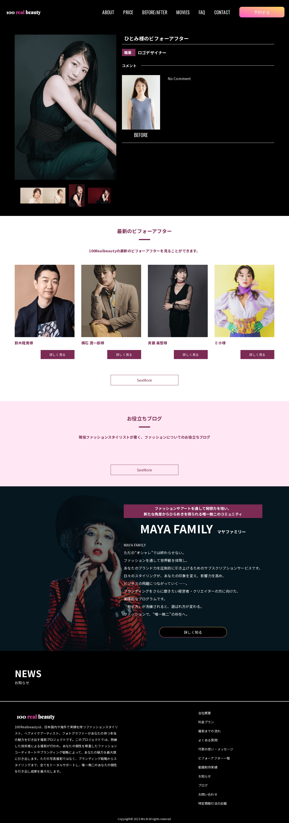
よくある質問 (207, 740)
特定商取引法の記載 (212, 803)
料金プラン (206, 722)
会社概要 (204, 713)
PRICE (128, 12)
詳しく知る (193, 632)
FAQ (202, 12)
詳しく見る (57, 354)
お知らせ (204, 776)
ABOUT (108, 12)
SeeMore (144, 380)
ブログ (203, 785)
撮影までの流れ (209, 731)
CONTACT (222, 12)
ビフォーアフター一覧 (214, 758)
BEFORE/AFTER (154, 12)
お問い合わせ (207, 794)
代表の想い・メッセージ (215, 749)
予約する (262, 12)
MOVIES (183, 12)
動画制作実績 (207, 767)
